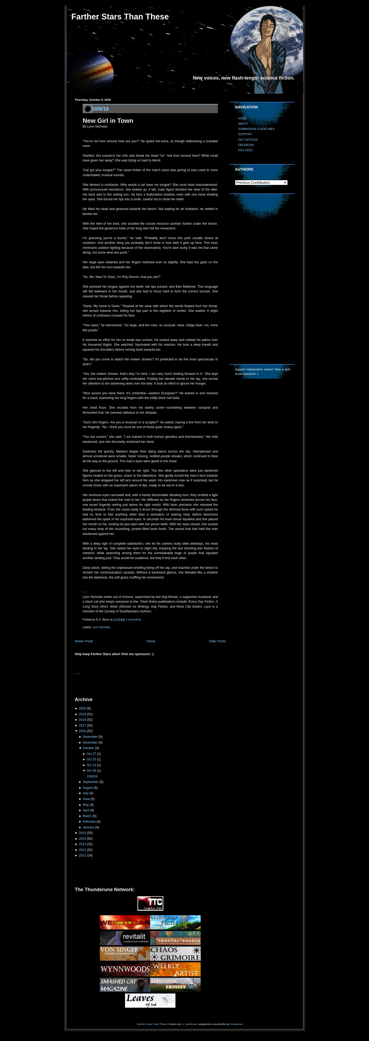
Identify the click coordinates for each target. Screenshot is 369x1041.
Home (151, 641)
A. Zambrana (189, 1024)
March (87, 816)
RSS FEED (245, 150)
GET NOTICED (248, 139)
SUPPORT (245, 134)
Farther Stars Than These (120, 16)
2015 (82, 833)
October (88, 748)
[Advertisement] (136, 684)
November (90, 742)
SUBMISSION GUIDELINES (256, 128)
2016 (82, 731)
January (88, 827)
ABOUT (243, 123)
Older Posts (217, 641)
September (90, 782)
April (86, 810)
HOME (242, 118)
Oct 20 (91, 759)
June (86, 799)
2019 (82, 714)
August (88, 788)
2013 (82, 844)
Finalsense (236, 1024)
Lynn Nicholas (101, 627)
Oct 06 (91, 770)
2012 (82, 850)
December (90, 737)
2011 (82, 855)
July (86, 793)
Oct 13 (91, 765)
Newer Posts (84, 641)
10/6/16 (100, 109)
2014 (82, 838)
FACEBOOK (246, 144)
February (89, 821)
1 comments (133, 619)
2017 (82, 725)
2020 (82, 708)
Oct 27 (91, 754)
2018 (82, 720)
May (86, 805)
